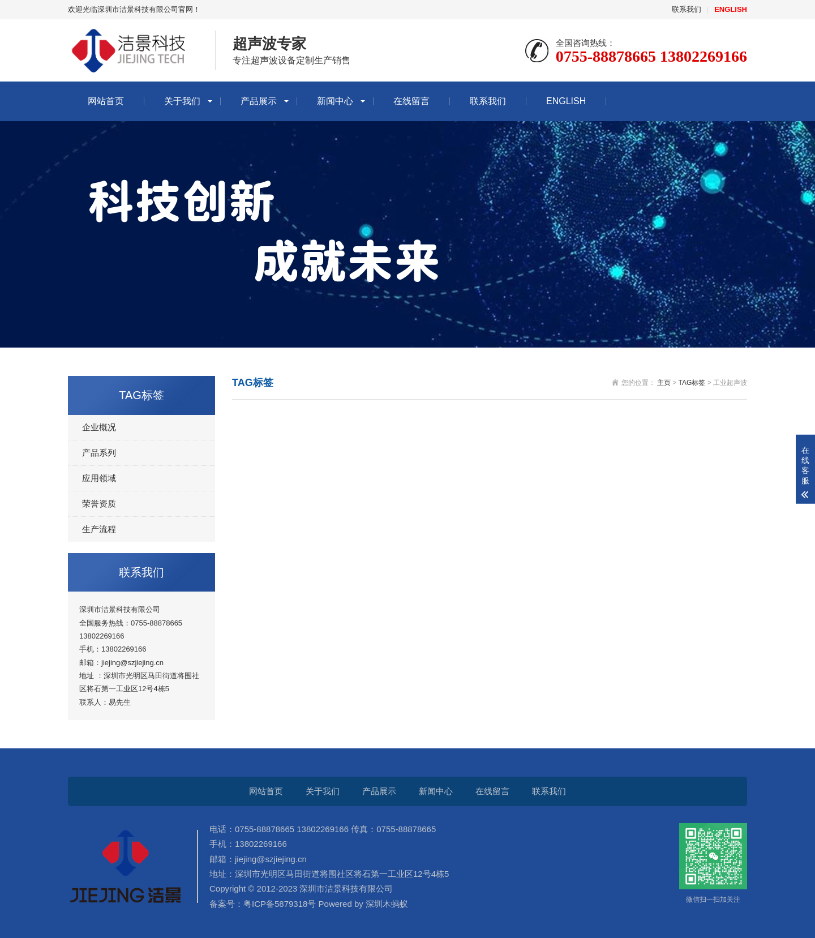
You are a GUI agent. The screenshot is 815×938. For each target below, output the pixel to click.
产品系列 (99, 452)
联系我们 (686, 9)
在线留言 (411, 101)
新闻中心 (335, 101)
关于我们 (182, 101)
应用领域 (99, 478)
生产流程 (99, 529)
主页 (664, 383)
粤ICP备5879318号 (279, 904)
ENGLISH (566, 101)
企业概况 (99, 427)
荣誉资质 (99, 503)
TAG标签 (692, 383)
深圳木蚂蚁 (385, 904)
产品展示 (259, 101)
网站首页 (106, 101)
